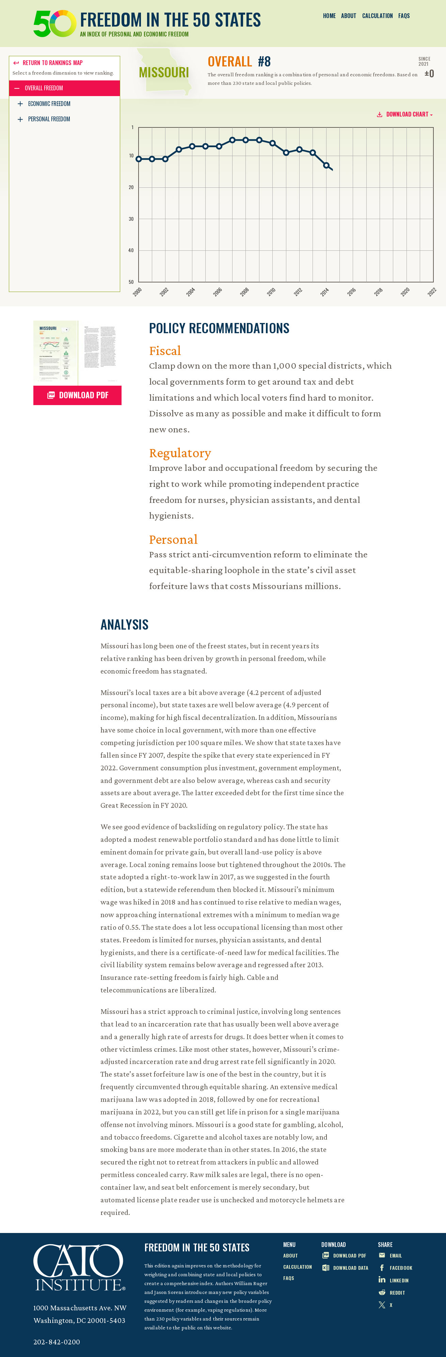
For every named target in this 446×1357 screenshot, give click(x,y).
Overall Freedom (44, 88)
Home (329, 16)
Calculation (377, 16)
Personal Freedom (49, 119)
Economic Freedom (49, 103)
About (349, 16)
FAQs (404, 16)
